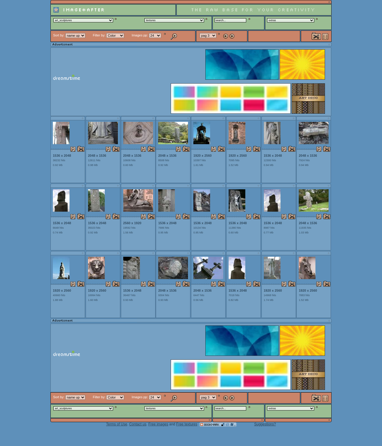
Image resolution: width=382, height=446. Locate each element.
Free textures (186, 424)
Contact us (137, 424)
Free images (158, 424)
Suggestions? (265, 424)
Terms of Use (116, 424)
